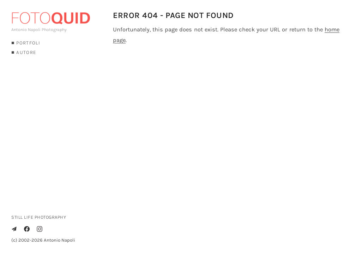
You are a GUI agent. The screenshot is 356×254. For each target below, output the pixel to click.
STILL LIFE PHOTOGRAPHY (38, 217)
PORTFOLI (28, 43)
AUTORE (26, 52)
